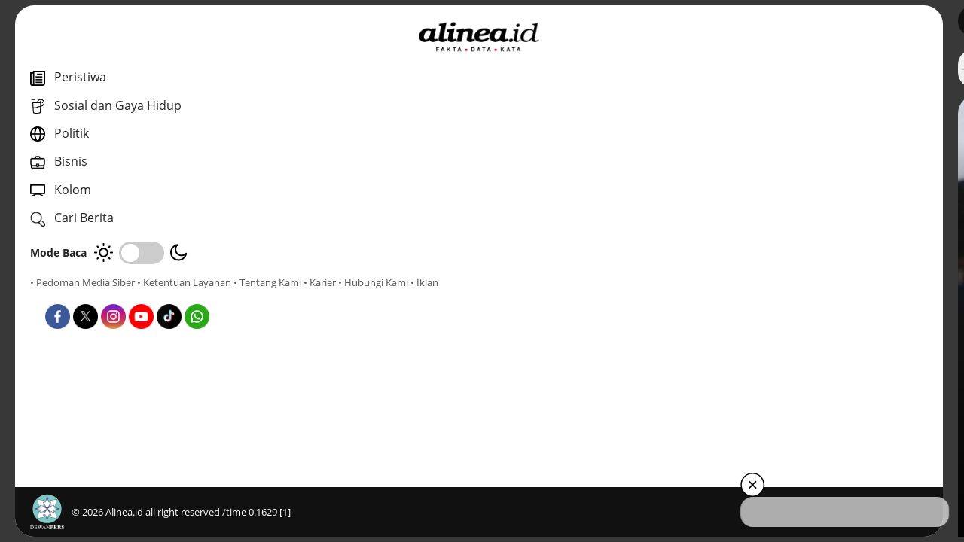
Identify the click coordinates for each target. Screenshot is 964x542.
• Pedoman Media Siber (82, 282)
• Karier (116, 296)
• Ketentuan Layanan (184, 282)
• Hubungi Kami (170, 296)
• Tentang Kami (64, 296)
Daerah (340, 337)
